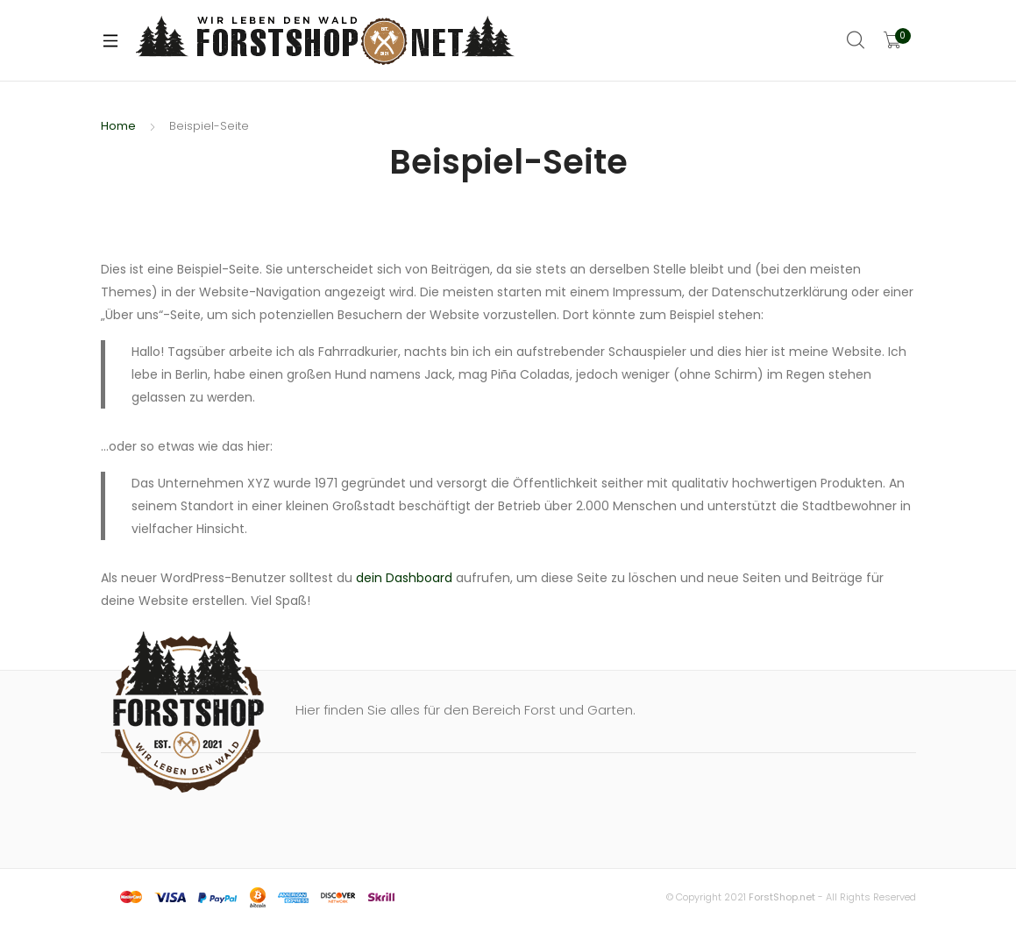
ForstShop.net (782, 897)
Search (856, 40)
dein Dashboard (404, 578)
